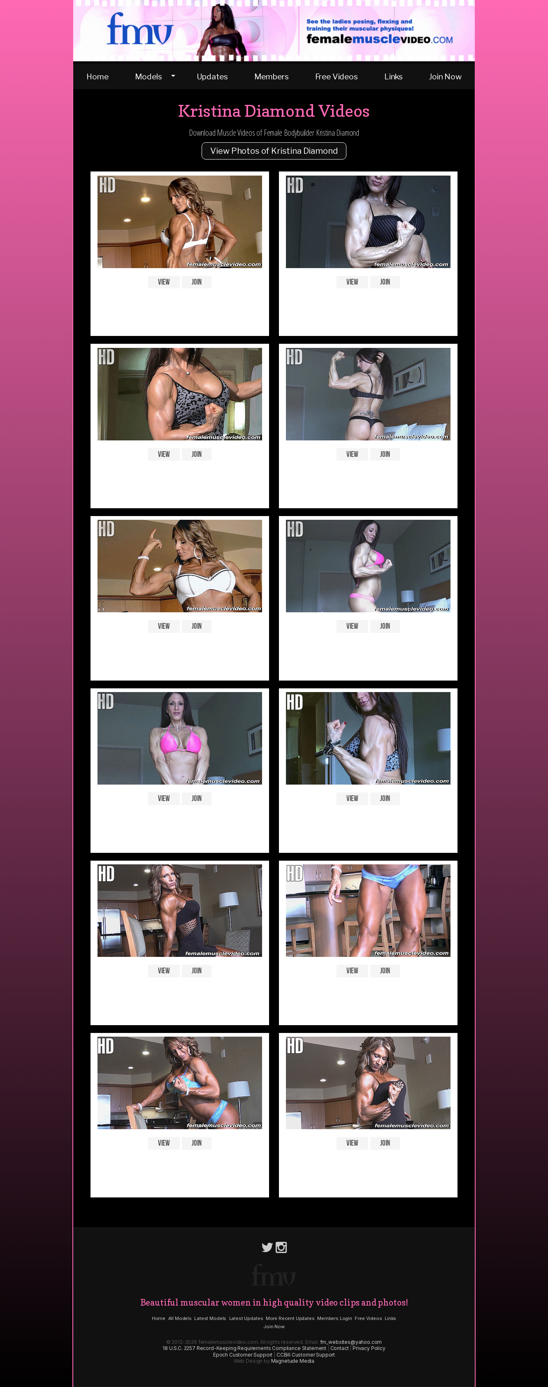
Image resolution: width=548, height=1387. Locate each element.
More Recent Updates (290, 1318)
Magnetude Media (293, 1361)
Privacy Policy (369, 1348)
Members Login (334, 1318)
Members (271, 76)
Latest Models (210, 1318)
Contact (339, 1348)
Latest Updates (246, 1318)
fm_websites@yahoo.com (351, 1342)
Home (97, 76)
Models (148, 76)
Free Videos (336, 76)
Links (393, 76)
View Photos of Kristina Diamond (273, 151)
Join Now (445, 76)
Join (197, 282)
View (164, 282)
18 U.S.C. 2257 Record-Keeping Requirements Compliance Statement (244, 1348)
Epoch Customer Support (242, 1355)
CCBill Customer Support (305, 1355)
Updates (212, 76)
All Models (180, 1318)
